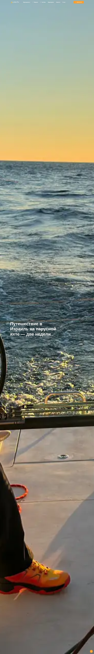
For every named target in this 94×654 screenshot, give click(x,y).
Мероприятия (26, 2)
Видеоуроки (51, 2)
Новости (58, 2)
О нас (64, 2)
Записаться (79, 2)
